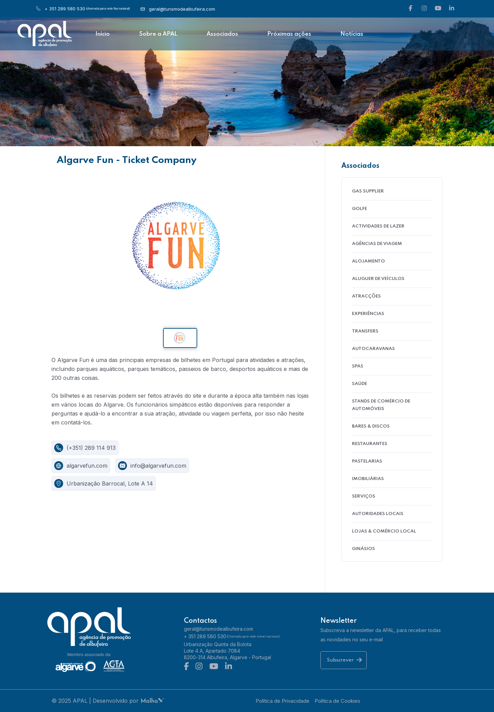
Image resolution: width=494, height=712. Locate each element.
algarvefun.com (87, 465)
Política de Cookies (337, 701)
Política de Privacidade (282, 701)
